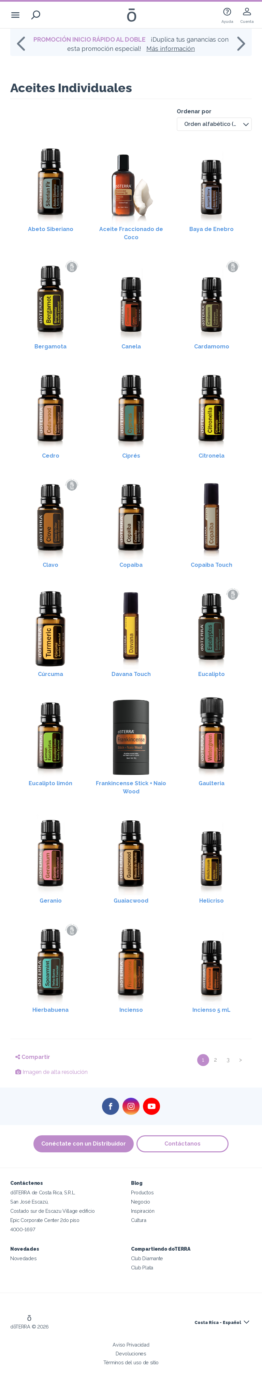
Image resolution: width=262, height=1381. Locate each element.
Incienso (131, 1010)
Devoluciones (131, 1353)
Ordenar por (194, 111)
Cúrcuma (50, 674)
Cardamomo (211, 346)
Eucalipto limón (50, 783)
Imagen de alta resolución (51, 1072)
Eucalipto (211, 674)
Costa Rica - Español (217, 1322)
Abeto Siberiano (50, 229)
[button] (214, 124)
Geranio (51, 900)
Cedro (50, 455)
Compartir (32, 1057)
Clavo (50, 565)
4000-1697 (22, 1229)
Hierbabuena (50, 1010)
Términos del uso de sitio (131, 1362)
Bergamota (50, 346)
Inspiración (143, 1211)
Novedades (23, 1258)
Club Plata (142, 1267)
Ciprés (131, 455)
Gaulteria (211, 783)
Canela (131, 346)
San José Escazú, (29, 1202)
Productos (142, 1192)
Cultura (138, 1220)
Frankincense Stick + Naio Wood (131, 787)
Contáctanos (183, 1143)
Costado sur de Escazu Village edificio (52, 1211)
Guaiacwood (131, 900)
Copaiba (131, 565)
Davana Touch (131, 674)
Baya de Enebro (211, 229)
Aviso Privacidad (131, 1345)
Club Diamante (147, 1258)
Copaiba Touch (211, 565)
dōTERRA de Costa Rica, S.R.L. (42, 1192)
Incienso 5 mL (211, 1010)
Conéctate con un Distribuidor (83, 1143)
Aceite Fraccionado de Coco (131, 233)
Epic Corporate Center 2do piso (44, 1220)
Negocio (140, 1202)
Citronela (211, 455)
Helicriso (211, 900)
